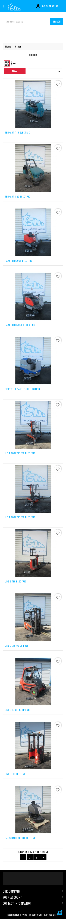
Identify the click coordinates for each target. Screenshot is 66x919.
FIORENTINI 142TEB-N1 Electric (22, 389)
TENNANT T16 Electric (17, 132)
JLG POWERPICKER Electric (20, 453)
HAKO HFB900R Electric (19, 260)
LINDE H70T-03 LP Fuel (18, 710)
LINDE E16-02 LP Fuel (17, 645)
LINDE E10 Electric (15, 774)
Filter (14, 71)
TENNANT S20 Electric (17, 196)
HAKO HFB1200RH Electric (20, 325)
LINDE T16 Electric (16, 581)
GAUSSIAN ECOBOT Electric (20, 838)
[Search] (33, 21)
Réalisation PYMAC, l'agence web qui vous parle (33, 914)
